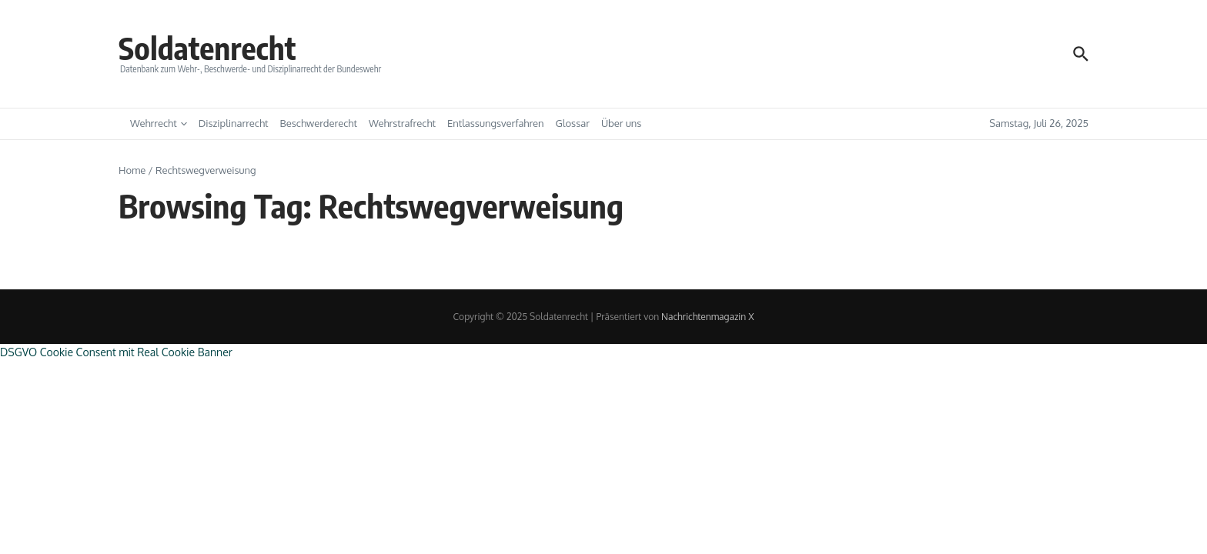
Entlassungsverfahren (495, 123)
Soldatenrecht (207, 47)
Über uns (621, 123)
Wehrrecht (158, 123)
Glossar (573, 123)
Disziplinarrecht (234, 123)
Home (132, 170)
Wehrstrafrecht (402, 123)
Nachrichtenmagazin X (707, 316)
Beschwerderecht (318, 123)
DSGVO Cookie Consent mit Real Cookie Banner (116, 352)
